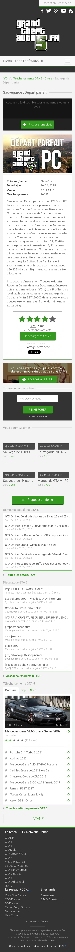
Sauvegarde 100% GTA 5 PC (23, 452)
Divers (48, 78)
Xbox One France (15, 895)
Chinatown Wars (15, 853)
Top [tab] (23, 690)
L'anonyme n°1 (13, 630)
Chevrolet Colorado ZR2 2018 (28, 776)
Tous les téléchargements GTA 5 (26, 808)
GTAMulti (10, 849)
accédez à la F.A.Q (37, 379)
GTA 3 (8, 877)
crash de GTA (13, 645)
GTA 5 (8, 845)
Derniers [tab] (11, 690)
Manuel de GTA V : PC (53, 481)
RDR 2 (9, 885)
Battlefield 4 (12, 911)
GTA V (7, 78)
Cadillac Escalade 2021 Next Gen (30, 770)
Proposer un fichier (37, 500)
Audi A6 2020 (18, 758)
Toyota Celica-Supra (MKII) (26, 794)
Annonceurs (32, 921)
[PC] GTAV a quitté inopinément (24, 655)
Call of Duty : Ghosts (17, 907)
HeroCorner (12, 915)
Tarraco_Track (12, 592)
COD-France (12, 899)
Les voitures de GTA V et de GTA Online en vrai (33, 598)
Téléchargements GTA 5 (27, 78)
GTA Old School (14, 881)
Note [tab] (33, 690)
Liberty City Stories (16, 865)
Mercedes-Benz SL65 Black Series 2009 (33, 731)
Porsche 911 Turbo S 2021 (26, 752)
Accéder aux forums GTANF (23, 676)
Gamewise (47, 895)
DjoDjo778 (10, 668)
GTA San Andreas (16, 869)
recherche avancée (37, 416)
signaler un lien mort (38, 343)
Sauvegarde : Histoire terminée (24, 481)
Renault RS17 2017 (22, 788)
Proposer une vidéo (37, 124)
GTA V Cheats (49, 899)
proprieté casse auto (17, 627)
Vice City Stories (15, 861)
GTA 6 (8, 841)
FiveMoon (10, 621)
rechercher (37, 409)
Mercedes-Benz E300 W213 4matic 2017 (35, 782)
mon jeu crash (13, 636)
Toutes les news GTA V (20, 574)
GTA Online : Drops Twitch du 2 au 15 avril (30, 544)
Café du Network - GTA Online (23, 608)
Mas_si (8, 640)
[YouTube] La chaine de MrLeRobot (26, 664)
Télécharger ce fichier (38, 336)
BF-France (11, 903)
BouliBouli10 (12, 658)
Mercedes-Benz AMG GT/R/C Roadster (34, 764)
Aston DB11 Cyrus (21, 800)
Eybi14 (8, 602)
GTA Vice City (13, 873)
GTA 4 (8, 857)
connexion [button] (64, 3)
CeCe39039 (11, 611)
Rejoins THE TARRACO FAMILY (24, 589)
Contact (45, 921)
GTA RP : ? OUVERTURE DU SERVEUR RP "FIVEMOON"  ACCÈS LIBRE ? (37, 617)
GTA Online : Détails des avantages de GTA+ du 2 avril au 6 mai (37, 554)
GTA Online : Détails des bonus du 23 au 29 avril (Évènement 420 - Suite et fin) (37, 516)
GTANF (38, 819)
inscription (49, 3)
